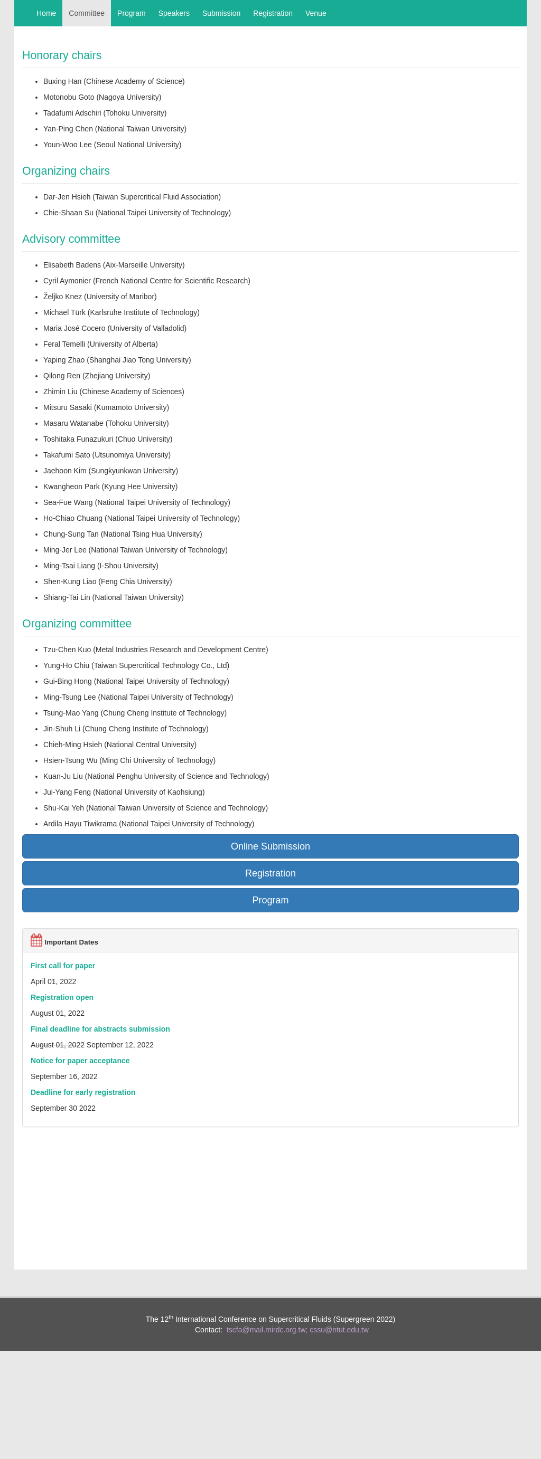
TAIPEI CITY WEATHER (270, 1177)
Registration (273, 13)
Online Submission (270, 846)
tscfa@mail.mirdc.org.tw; (267, 1330)
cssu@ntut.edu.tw (339, 1330)
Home (46, 13)
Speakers (174, 13)
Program (131, 13)
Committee (87, 13)
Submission (221, 13)
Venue (316, 13)
